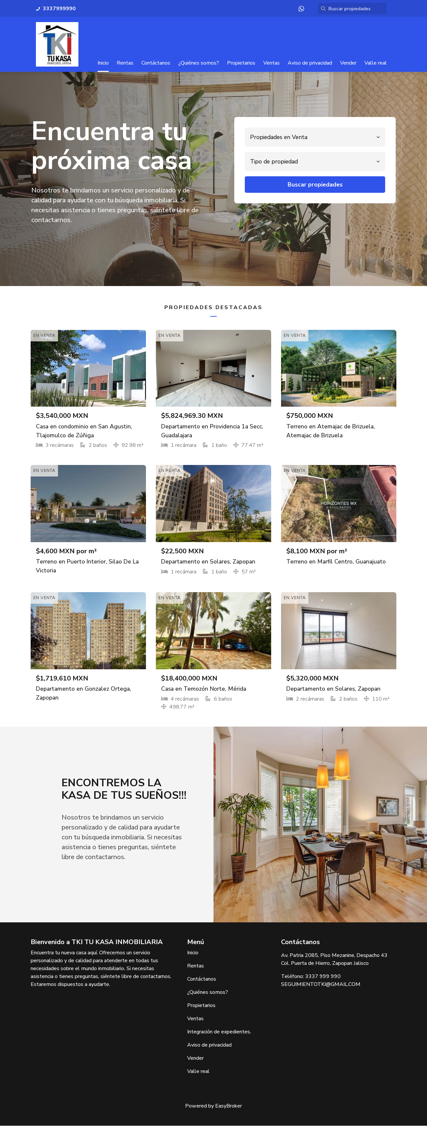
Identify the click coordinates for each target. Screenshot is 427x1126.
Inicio (103, 63)
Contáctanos (155, 63)
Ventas (271, 63)
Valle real (375, 63)
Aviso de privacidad (310, 63)
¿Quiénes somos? (198, 63)
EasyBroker (228, 1106)
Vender (348, 63)
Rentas (125, 63)
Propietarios (241, 63)
